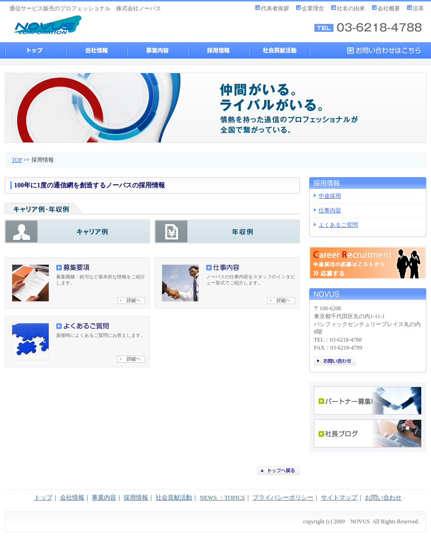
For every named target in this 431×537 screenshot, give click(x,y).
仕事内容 (330, 210)
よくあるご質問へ (131, 359)
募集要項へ (131, 300)
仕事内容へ (281, 300)
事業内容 (156, 50)
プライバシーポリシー (283, 497)
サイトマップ (339, 497)
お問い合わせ (335, 361)
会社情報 (96, 50)
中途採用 (330, 196)
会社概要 (389, 8)
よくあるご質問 (338, 225)
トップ (35, 50)
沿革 (418, 8)
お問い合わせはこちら (386, 50)
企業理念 (313, 8)
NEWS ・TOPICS (222, 497)
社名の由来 (351, 8)
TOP (17, 160)
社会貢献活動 (278, 50)
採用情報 (217, 50)
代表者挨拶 (275, 8)
